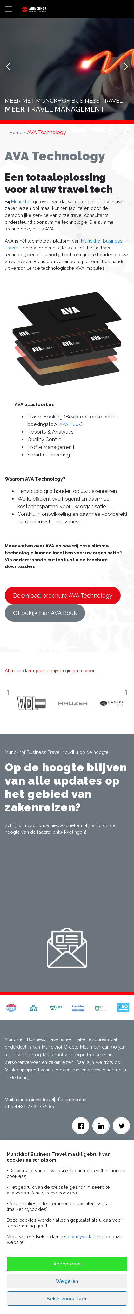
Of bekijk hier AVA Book (45, 613)
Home (16, 132)
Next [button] (127, 704)
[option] (48, 703)
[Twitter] (121, 1125)
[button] (11, 1007)
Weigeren (67, 1281)
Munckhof (21, 201)
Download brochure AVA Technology (62, 595)
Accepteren (67, 1264)
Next (126, 66)
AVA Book (70, 424)
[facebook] (81, 1125)
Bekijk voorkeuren (67, 1299)
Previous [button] (9, 704)
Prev (8, 66)
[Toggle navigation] (8, 9)
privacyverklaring (84, 1236)
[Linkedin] (101, 1125)
